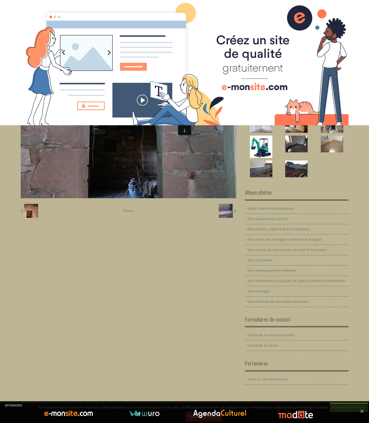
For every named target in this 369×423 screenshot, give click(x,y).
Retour (128, 211)
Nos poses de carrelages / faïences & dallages (285, 239)
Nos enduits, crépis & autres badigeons (279, 229)
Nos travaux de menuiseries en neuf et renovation (287, 250)
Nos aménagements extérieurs (272, 270)
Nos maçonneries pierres (267, 219)
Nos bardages (259, 291)
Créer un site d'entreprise (268, 379)
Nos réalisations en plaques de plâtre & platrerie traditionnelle (296, 281)
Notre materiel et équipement (271, 208)
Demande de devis (263, 345)
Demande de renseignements (271, 335)
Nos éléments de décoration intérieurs (278, 301)
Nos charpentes (260, 260)
